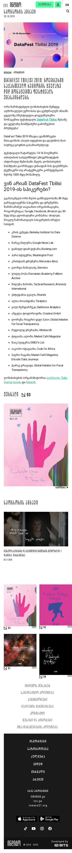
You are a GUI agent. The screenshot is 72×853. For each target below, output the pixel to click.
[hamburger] (5, 3)
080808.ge (38, 796)
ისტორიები (38, 741)
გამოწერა (45, 4)
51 (9, 668)
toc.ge (38, 801)
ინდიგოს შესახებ (37, 686)
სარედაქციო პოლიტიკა (37, 693)
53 (9, 628)
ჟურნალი (38, 772)
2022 (69, 676)
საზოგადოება (37, 749)
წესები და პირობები (37, 720)
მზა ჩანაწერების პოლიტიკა (37, 727)
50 (44, 676)
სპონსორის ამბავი (20, 12)
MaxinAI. (31, 382)
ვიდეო (38, 764)
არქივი (38, 779)
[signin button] (58, 5)
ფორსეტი (53, 378)
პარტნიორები (37, 700)
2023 (34, 627)
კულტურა (38, 756)
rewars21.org (38, 805)
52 (44, 627)
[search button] (67, 11)
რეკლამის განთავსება (37, 707)
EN (67, 4)
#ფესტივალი (19, 72)
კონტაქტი (37, 713)
